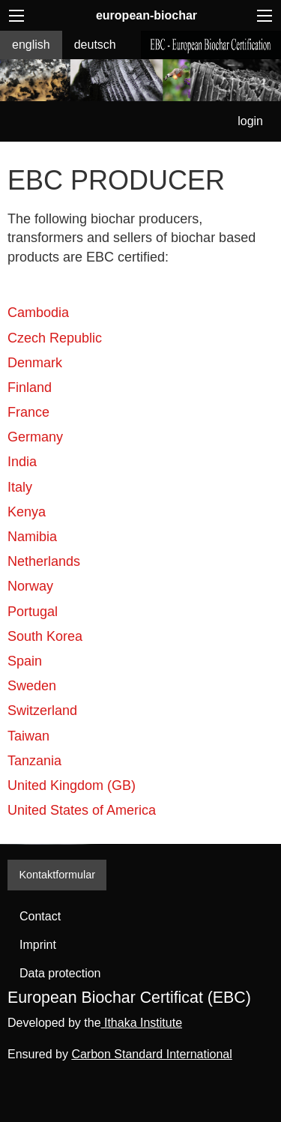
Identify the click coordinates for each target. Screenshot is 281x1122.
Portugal (32, 611)
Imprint (37, 944)
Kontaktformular (57, 875)
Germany (35, 436)
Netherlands (43, 561)
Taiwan (28, 736)
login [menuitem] (250, 121)
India (22, 461)
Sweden (31, 685)
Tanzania (34, 760)
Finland (29, 387)
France (28, 412)
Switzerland (42, 710)
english (31, 44)
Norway (30, 586)
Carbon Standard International (151, 1054)
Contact (40, 916)
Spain (24, 661)
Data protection (60, 973)
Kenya (26, 511)
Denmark (34, 362)
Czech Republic (54, 338)
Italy (19, 487)
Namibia (32, 536)
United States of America (81, 810)
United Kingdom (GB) (71, 785)
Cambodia (38, 312)
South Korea (44, 636)
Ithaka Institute (142, 1022)
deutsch (95, 44)
